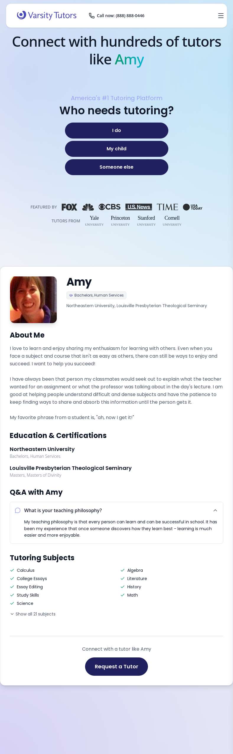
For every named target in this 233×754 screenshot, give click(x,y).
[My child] (116, 149)
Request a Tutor (116, 666)
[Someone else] (116, 167)
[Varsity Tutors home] (47, 16)
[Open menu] (221, 16)
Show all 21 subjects (33, 614)
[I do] (116, 131)
